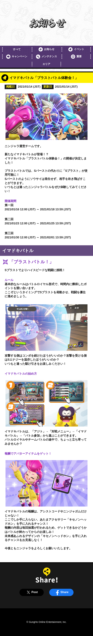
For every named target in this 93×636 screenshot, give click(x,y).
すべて (17, 49)
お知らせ (46, 49)
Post (31, 592)
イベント (76, 49)
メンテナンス (46, 57)
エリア (46, 63)
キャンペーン (16, 57)
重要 (76, 57)
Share (61, 592)
